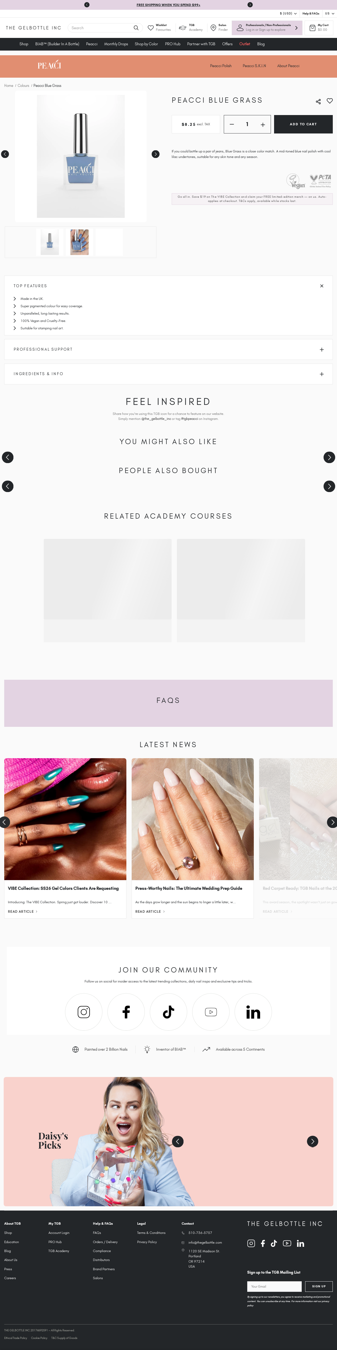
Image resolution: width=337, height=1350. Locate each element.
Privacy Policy (147, 1242)
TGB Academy (58, 1251)
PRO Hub (172, 44)
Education (11, 1242)
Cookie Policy (39, 1338)
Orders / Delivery (105, 1242)
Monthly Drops (116, 44)
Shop (23, 44)
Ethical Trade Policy (15, 1338)
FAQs (97, 1233)
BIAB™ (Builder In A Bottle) (57, 44)
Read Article (22, 912)
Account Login (59, 1233)
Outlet (244, 44)
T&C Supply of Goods (64, 1338)
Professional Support (169, 349)
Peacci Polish (221, 65)
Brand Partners (104, 1269)
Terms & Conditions (151, 1233)
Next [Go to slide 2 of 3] (155, 152)
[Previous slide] (7, 457)
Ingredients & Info (169, 373)
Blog (261, 44)
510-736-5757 (200, 1233)
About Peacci (288, 65)
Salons (98, 1278)
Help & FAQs (311, 13)
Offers (227, 44)
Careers (10, 1278)
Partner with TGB (201, 44)
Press (8, 1269)
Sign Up (319, 1286)
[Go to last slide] (87, 4)
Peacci (91, 44)
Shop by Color (146, 44)
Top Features (168, 286)
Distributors (101, 1260)
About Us (10, 1260)
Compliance (102, 1251)
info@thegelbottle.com (205, 1242)
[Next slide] (250, 4)
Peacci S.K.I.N (254, 65)
